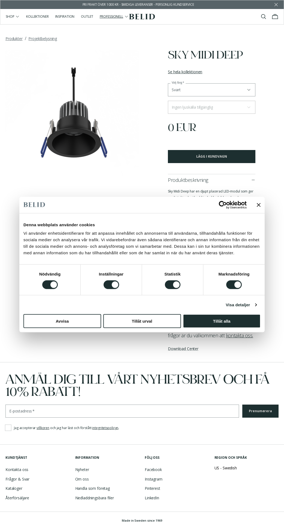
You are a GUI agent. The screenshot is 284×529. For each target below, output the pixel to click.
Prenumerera (260, 411)
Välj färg (178, 82)
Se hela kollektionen (185, 71)
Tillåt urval (142, 321)
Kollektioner (37, 16)
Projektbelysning (42, 38)
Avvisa (62, 321)
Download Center (183, 348)
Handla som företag (92, 488)
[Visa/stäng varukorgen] (275, 16)
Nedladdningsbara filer (94, 497)
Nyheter (82, 469)
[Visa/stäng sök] (263, 16)
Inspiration (65, 16)
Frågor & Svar (17, 479)
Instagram (153, 479)
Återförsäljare (17, 497)
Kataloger (13, 488)
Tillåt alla (222, 321)
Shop (13, 16)
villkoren (43, 428)
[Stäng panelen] (259, 205)
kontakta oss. (239, 335)
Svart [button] (176, 89)
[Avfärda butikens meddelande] (276, 4)
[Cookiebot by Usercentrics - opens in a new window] (223, 205)
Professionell (114, 16)
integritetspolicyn (105, 428)
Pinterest (152, 488)
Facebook (153, 469)
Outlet (87, 16)
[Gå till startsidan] (142, 16)
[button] (211, 107)
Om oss (82, 479)
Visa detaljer (238, 304)
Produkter (14, 38)
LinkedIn (152, 497)
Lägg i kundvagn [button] (211, 156)
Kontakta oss (16, 469)
